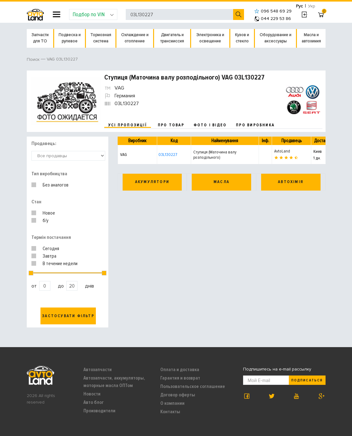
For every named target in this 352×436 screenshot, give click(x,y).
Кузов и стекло (242, 38)
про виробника (255, 125)
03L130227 (167, 154)
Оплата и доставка (179, 369)
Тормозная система (100, 38)
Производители (99, 411)
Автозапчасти (97, 369)
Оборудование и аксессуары (275, 38)
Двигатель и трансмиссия (172, 38)
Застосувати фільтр (68, 315)
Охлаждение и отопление (134, 38)
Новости (92, 394)
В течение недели (60, 263)
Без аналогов (55, 185)
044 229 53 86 (272, 18)
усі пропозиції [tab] (127, 125)
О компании (172, 403)
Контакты (170, 411)
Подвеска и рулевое (70, 38)
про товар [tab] (171, 125)
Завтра (49, 256)
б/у (46, 220)
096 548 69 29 (273, 11)
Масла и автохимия (311, 38)
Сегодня (51, 248)
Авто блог (93, 402)
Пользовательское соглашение (192, 386)
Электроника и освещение (210, 38)
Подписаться (306, 380)
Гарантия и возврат (180, 378)
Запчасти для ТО (40, 38)
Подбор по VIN (93, 14)
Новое (49, 213)
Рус (299, 6)
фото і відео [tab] (210, 125)
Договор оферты (177, 395)
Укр (311, 6)
